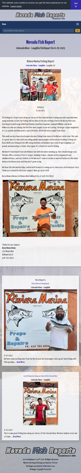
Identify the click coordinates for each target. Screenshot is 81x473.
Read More (21, 362)
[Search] (77, 30)
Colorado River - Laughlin (35, 66)
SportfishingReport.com (31, 459)
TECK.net (54, 463)
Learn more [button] (16, 6)
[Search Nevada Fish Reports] (38, 31)
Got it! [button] (75, 4)
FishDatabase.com (49, 466)
